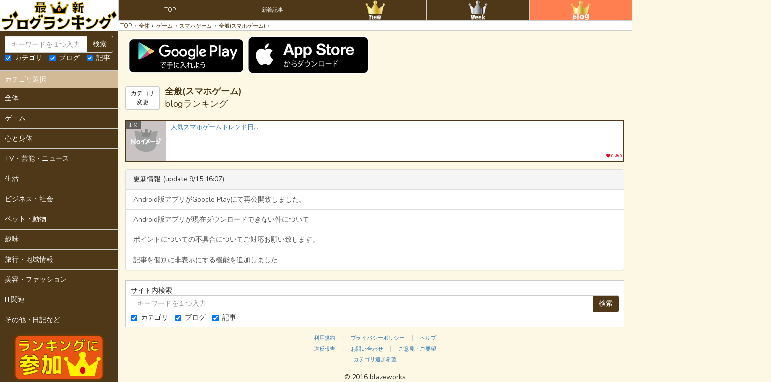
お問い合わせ (367, 349)
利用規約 (324, 338)
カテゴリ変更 (142, 97)
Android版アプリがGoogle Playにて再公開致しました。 (219, 199)
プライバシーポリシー (378, 338)
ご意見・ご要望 (417, 349)
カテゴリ (23, 57)
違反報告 (324, 349)
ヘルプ (428, 338)
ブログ (64, 57)
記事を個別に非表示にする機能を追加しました (205, 259)
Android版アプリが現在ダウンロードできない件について (221, 219)
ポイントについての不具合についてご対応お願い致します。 (226, 239)
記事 (98, 57)
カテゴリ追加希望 (375, 359)
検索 (100, 44)
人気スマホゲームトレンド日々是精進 (215, 127)
